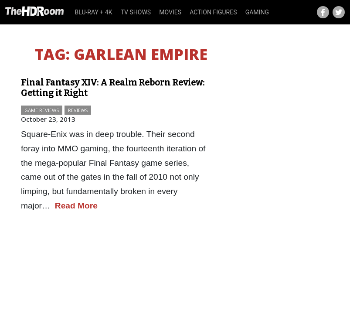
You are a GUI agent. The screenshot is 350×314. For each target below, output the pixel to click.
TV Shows (136, 12)
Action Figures (213, 12)
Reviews (78, 110)
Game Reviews (41, 110)
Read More (76, 205)
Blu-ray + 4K (93, 12)
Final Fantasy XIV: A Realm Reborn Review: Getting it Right (112, 87)
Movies (170, 12)
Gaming (257, 12)
